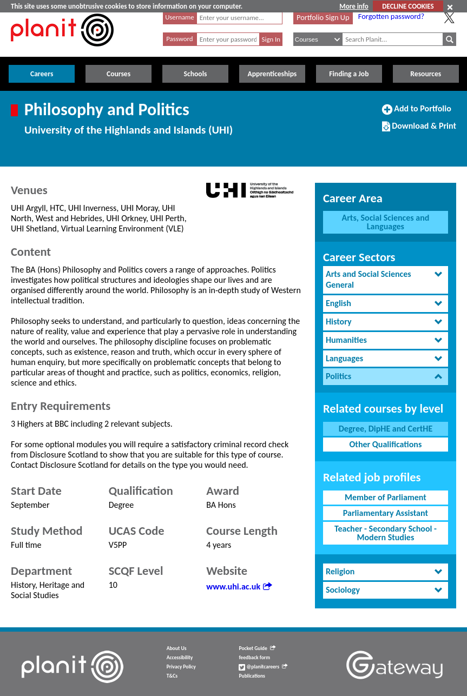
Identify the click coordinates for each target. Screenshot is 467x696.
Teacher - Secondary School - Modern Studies (385, 532)
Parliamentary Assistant (385, 513)
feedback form (254, 657)
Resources (425, 73)
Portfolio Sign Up (323, 17)
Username (179, 17)
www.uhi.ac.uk (239, 586)
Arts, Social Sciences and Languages (385, 222)
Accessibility (180, 657)
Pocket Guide (257, 648)
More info (353, 6)
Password (179, 39)
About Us (177, 648)
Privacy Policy (181, 667)
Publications (252, 676)
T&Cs (172, 676)
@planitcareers (263, 667)
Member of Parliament (385, 497)
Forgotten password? (391, 16)
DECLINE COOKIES (407, 6)
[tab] (385, 280)
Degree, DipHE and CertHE (386, 428)
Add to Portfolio (416, 113)
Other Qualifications (386, 444)
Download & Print (419, 130)
